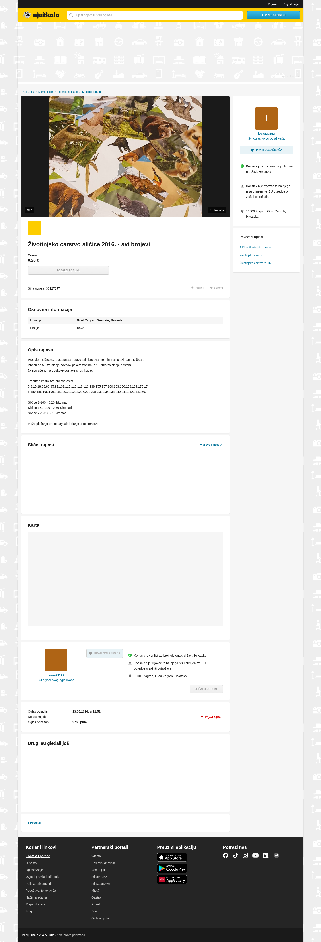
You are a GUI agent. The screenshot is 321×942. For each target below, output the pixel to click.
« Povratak (34, 822)
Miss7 (95, 890)
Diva (94, 911)
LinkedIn (266, 855)
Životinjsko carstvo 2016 (255, 263)
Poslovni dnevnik (103, 863)
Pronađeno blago (67, 91)
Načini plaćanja (36, 897)
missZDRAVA (100, 883)
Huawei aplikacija (172, 879)
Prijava (272, 4)
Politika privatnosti (38, 883)
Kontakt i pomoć (38, 856)
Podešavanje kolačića (41, 890)
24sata (96, 856)
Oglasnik (28, 91)
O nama (31, 863)
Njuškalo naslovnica (41, 15)
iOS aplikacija (172, 857)
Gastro (96, 897)
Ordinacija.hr (100, 918)
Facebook (225, 855)
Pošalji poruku (68, 270)
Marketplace (45, 91)
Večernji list (99, 870)
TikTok (235, 855)
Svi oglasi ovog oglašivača (56, 680)
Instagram (245, 855)
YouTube (255, 855)
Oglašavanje (34, 870)
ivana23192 (55, 675)
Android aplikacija (172, 868)
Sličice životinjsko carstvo (256, 247)
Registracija (291, 4)
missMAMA (99, 877)
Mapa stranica (35, 904)
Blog (29, 911)
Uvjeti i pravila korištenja (42, 877)
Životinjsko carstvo (251, 255)
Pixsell (95, 904)
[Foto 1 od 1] (34, 228)
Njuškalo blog (276, 855)
